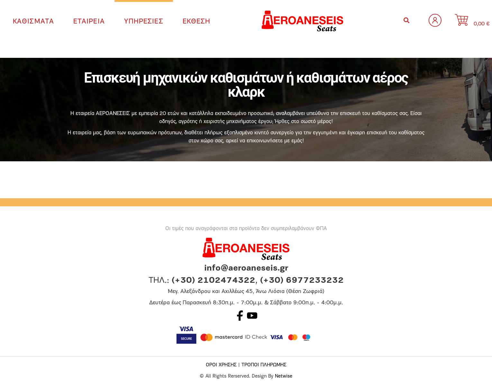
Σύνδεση (435, 20)
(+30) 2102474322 (213, 280)
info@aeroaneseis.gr (246, 268)
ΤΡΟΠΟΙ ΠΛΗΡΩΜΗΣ (264, 365)
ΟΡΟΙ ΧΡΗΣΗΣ (221, 365)
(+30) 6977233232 (302, 280)
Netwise (283, 376)
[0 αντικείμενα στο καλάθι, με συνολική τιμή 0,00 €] (478, 20)
